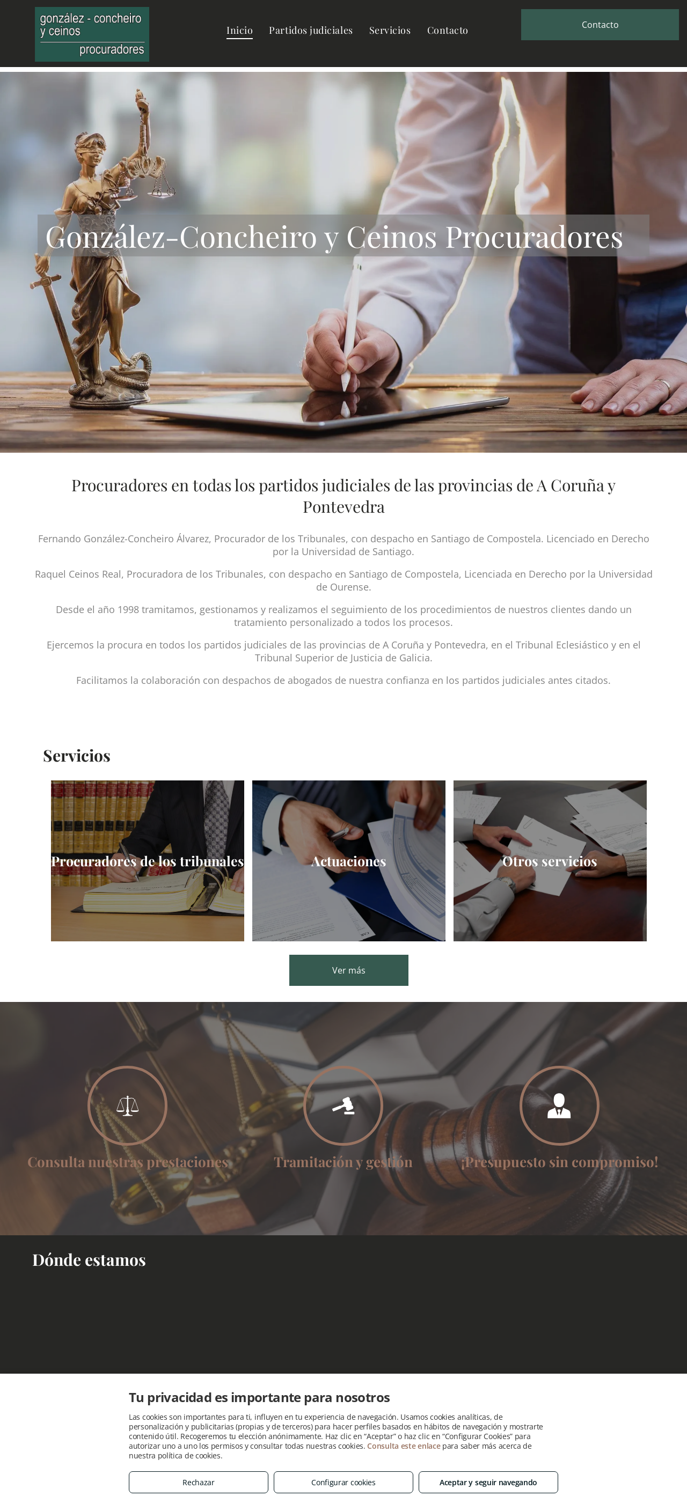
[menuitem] (239, 29)
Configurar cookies (343, 1482)
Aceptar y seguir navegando (488, 1482)
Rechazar (198, 1482)
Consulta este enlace (403, 1446)
